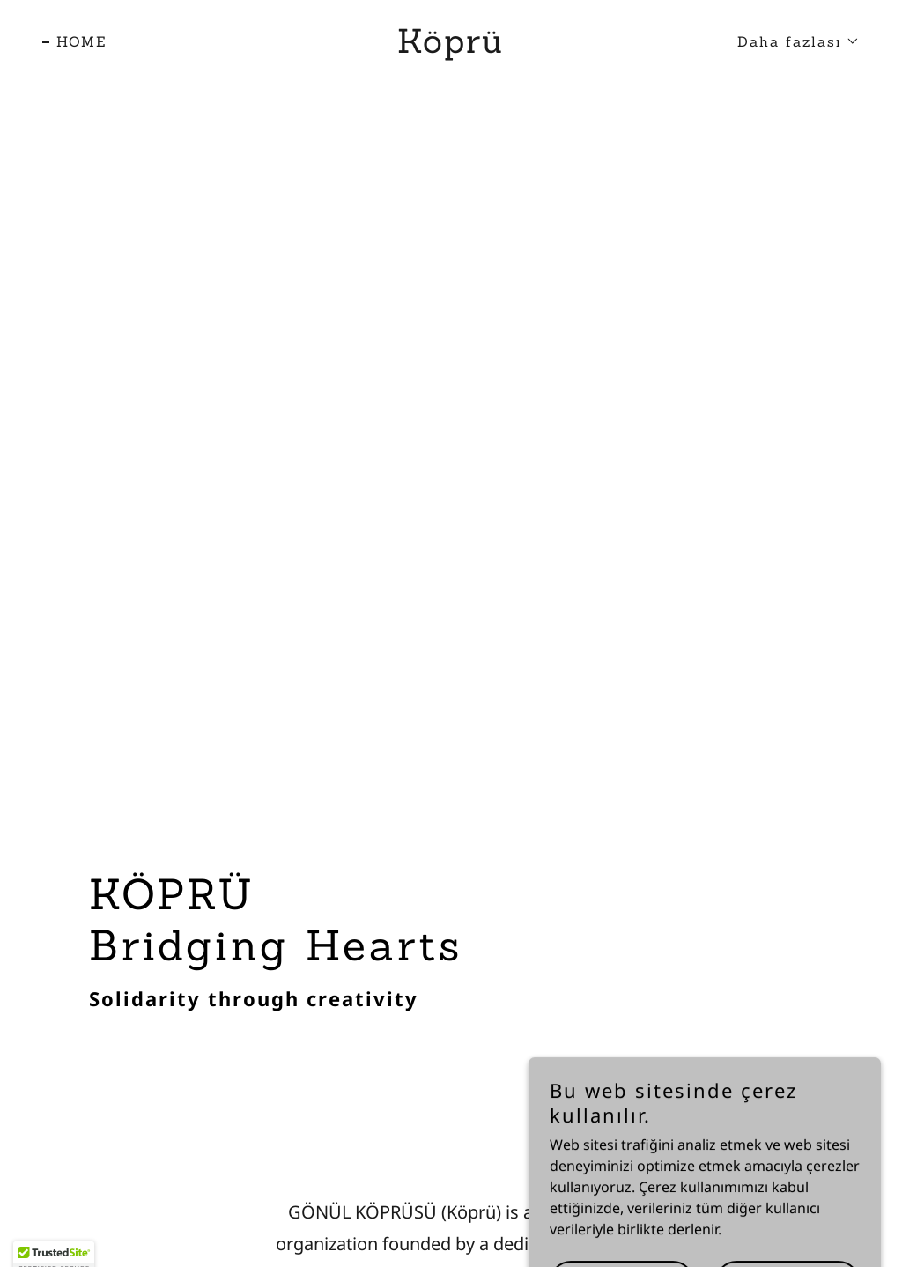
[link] (450, 47)
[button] (791, 41)
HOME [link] (81, 41)
